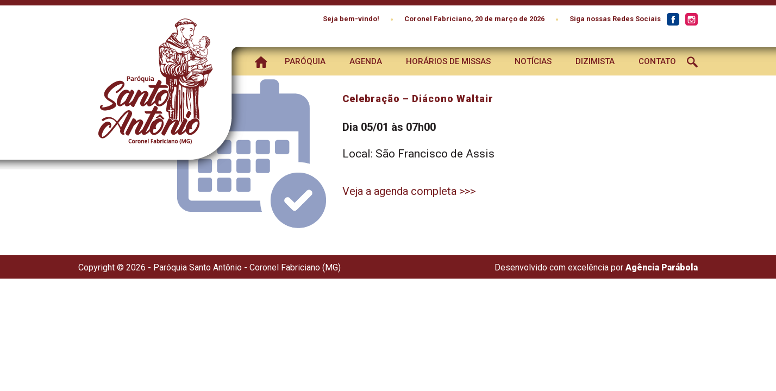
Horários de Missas (448, 61)
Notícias (533, 61)
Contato (657, 61)
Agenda (365, 61)
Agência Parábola (661, 267)
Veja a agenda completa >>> (408, 191)
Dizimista (595, 61)
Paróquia (305, 61)
